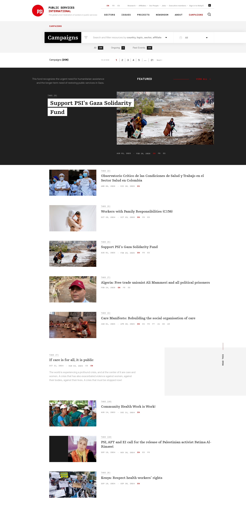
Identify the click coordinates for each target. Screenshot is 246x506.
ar (168, 324)
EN (108, 5)
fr (159, 153)
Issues (126, 15)
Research (132, 5)
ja (158, 324)
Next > (159, 60)
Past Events (142, 48)
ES (119, 5)
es (164, 153)
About (179, 15)
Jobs (164, 5)
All (98, 48)
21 (152, 60)
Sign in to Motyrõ (196, 5)
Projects (143, 15)
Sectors (109, 15)
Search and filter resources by (127, 37)
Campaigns (196, 15)
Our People (154, 5)
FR (113, 5)
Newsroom (162, 15)
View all (202, 79)
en (154, 153)
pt (153, 324)
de (163, 324)
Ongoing (118, 48)
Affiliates (142, 5)
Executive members (177, 5)
